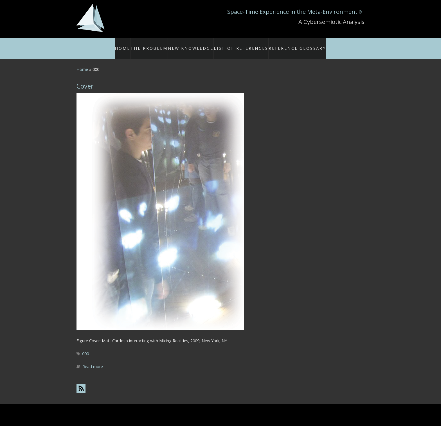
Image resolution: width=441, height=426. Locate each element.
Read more (92, 360)
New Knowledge (200, 44)
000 (85, 347)
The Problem (163, 44)
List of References (242, 44)
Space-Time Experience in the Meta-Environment (292, 11)
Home (137, 44)
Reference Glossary (288, 44)
